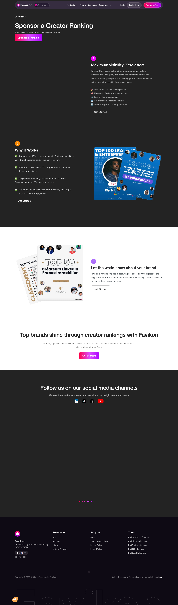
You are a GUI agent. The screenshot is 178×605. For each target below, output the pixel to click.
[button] (42, 5)
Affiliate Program (60, 549)
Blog (54, 537)
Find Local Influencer (137, 553)
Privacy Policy (96, 545)
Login (122, 5)
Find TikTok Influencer (137, 541)
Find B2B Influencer (136, 549)
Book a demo (134, 5)
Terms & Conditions (99, 541)
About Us (56, 541)
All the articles (86, 501)
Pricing (83, 5)
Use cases (92, 5)
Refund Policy (96, 549)
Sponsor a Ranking (28, 37)
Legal (92, 537)
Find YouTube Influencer (138, 537)
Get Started (100, 111)
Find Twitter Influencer (138, 545)
